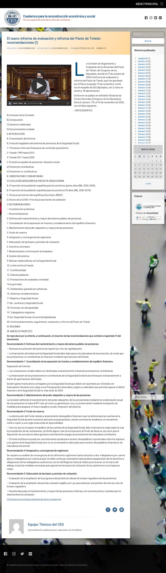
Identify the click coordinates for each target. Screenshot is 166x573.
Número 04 (145, 48)
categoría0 (144, 37)
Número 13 (145, 75)
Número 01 (145, 40)
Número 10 (145, 66)
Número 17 (145, 86)
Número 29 (145, 121)
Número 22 (145, 101)
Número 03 (145, 45)
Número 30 (145, 124)
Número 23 (145, 104)
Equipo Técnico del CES (46, 491)
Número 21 (145, 98)
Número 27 (145, 115)
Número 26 (145, 112)
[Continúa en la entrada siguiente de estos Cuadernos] (34, 465)
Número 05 (145, 51)
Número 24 (145, 107)
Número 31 (145, 127)
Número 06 (145, 54)
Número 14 (145, 77)
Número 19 (145, 92)
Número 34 (145, 136)
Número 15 (145, 80)
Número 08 (145, 60)
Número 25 (145, 110)
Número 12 (145, 72)
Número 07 (145, 57)
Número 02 (145, 42)
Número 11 (145, 69)
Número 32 (145, 130)
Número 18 (145, 89)
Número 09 (145, 63)
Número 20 (145, 95)
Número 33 (145, 133)
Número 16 (145, 83)
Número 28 (145, 118)
